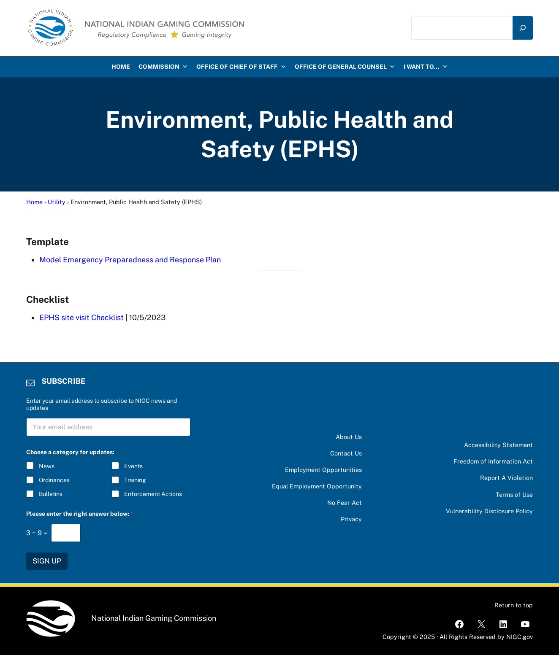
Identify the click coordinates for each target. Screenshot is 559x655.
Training (135, 480)
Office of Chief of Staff (241, 66)
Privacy (351, 519)
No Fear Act (344, 502)
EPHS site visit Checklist (81, 317)
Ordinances (54, 480)
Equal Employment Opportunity (317, 486)
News (46, 466)
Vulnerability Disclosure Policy (489, 511)
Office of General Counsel (345, 66)
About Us (349, 436)
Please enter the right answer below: (79, 513)
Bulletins (50, 494)
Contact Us (346, 453)
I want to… (426, 66)
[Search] (523, 27)
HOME (120, 66)
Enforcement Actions (153, 494)
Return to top (513, 605)
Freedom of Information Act (493, 461)
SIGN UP (47, 561)
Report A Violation (506, 477)
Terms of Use (514, 494)
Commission (163, 66)
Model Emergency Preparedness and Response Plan (130, 259)
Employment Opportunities (323, 469)
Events (133, 466)
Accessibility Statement (498, 444)
